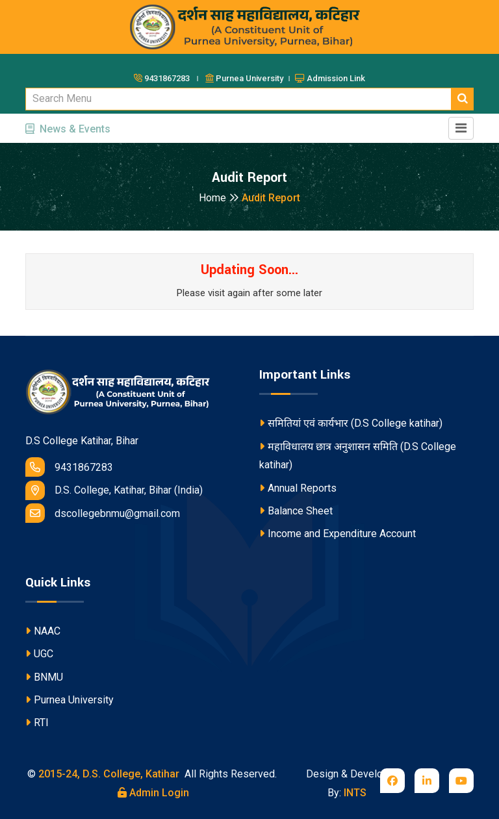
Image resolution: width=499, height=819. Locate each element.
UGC (39, 654)
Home (219, 198)
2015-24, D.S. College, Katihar (107, 774)
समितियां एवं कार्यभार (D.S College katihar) (350, 423)
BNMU (44, 677)
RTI (37, 722)
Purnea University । (248, 78)
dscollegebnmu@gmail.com (102, 513)
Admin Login (153, 793)
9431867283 (69, 467)
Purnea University (69, 700)
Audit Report (271, 198)
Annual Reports (298, 488)
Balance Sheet (296, 511)
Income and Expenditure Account (337, 533)
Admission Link (330, 78)
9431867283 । (168, 78)
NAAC (42, 631)
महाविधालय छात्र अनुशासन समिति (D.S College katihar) (357, 456)
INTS (355, 793)
